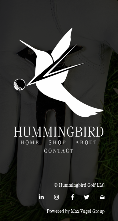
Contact (59, 151)
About (87, 142)
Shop (58, 142)
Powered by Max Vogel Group (76, 211)
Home (30, 142)
